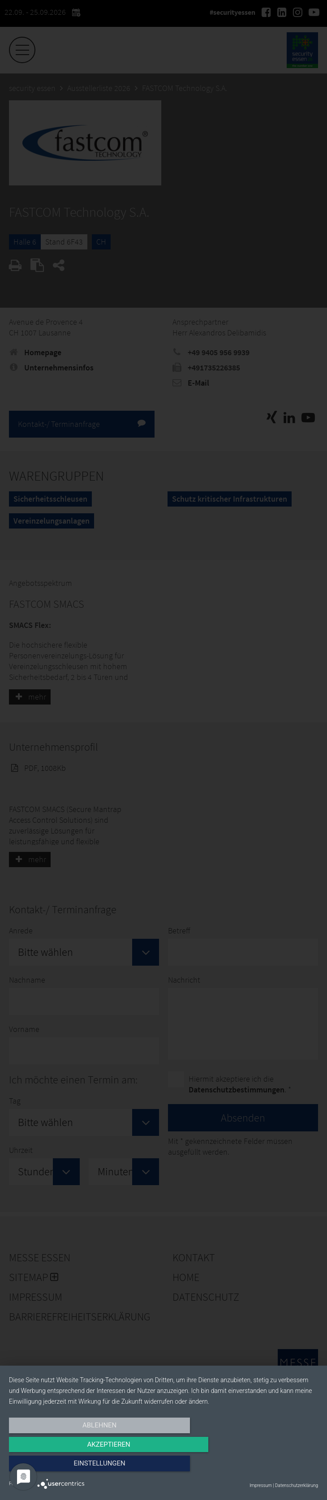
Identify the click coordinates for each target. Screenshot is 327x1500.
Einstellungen (271, 1467)
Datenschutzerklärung (296, 1485)
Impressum (261, 1485)
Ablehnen (55, 1467)
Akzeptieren (163, 1467)
